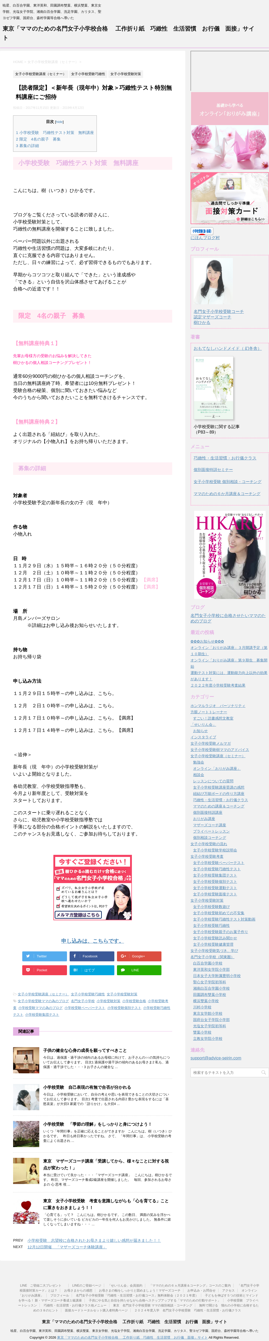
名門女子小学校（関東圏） (212, 957)
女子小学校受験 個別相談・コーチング (227, 481)
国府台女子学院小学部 (211, 1020)
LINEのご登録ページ (86, 1285)
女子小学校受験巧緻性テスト (217, 869)
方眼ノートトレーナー (208, 712)
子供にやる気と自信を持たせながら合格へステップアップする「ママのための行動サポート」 (155, 1300)
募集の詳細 (27, 145)
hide (59, 122)
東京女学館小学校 (207, 1013)
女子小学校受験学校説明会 (215, 850)
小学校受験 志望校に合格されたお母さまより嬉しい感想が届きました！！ (94, 1240)
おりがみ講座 (204, 819)
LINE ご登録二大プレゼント (43, 1285)
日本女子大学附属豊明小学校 (217, 976)
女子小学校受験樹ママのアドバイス (219, 750)
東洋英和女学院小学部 (211, 969)
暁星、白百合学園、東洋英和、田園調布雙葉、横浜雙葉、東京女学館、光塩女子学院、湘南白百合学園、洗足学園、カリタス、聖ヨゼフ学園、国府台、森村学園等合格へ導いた (134, 1331)
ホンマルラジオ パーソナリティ (217, 706)
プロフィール (59, 1295)
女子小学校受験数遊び (211, 907)
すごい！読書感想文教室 (213, 718)
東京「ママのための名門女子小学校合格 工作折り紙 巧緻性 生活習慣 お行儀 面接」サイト (134, 1322)
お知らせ (200, 731)
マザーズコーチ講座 (209, 825)
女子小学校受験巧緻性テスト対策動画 (224, 919)
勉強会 (198, 762)
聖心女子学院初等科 (209, 982)
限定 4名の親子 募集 (38, 139)
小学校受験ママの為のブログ (40, 1008)
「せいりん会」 (203, 724)
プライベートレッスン (211, 831)
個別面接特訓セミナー (213, 469)
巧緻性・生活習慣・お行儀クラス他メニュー (75, 1305)
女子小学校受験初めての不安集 (218, 913)
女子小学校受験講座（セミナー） (43, 994)
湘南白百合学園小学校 (211, 988)
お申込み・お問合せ (201, 1290)
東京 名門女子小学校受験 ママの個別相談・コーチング (152, 1305)
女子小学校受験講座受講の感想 (218, 787)
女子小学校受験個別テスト (215, 881)
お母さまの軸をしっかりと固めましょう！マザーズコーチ (140, 1290)
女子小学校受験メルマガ (210, 743)
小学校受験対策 (108, 1001)
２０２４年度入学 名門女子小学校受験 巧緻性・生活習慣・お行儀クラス (187, 1310)
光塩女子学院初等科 (209, 1026)
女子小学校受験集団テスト (215, 875)
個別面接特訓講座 (207, 812)
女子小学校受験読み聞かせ (215, 938)
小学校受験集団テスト (42, 1015)
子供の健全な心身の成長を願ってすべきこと (85, 1050)
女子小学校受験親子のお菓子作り (220, 932)
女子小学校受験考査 (206, 856)
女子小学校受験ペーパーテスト (218, 863)
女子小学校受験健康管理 (213, 944)
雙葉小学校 (202, 1032)
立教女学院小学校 (207, 1038)
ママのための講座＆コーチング (218, 806)
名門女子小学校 (83, 1001)
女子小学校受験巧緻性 (88, 994)
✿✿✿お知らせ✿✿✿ (207, 641)
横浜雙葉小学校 (206, 1001)
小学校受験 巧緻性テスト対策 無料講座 (55, 132)
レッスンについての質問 (213, 781)
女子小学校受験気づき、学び (214, 951)
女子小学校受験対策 (122, 994)
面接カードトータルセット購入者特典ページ (96, 1310)
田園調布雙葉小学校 (209, 994)
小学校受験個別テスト (124, 1008)
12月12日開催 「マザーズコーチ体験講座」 (67, 1247)
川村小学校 (202, 1007)
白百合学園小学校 (207, 963)
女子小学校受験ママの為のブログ (43, 1001)
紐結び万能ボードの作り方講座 (218, 794)
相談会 (198, 775)
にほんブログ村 (205, 237)
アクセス (228, 1290)
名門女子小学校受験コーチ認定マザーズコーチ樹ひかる (219, 312)
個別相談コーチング (209, 837)
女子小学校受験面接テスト (215, 894)
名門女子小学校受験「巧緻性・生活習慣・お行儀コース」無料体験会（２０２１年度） (137, 1295)
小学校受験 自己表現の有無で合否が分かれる (87, 1087)
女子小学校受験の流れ (208, 844)
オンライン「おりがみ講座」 (217, 768)
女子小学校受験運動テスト (215, 888)
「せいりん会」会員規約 (125, 1285)
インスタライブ (203, 737)
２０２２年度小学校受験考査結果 (217, 685)
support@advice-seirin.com (215, 1058)
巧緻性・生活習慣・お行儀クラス (225, 458)
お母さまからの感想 (78, 1290)
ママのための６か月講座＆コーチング (227, 493)
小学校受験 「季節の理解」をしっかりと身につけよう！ (97, 1124)
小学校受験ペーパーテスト (84, 1008)
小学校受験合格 (134, 1001)
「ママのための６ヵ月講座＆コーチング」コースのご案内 (190, 1285)
